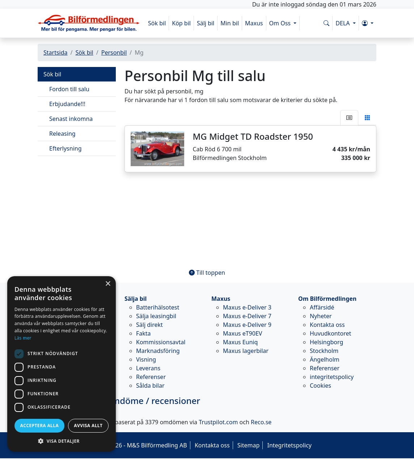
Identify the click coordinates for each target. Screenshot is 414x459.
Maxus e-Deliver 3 (247, 307)
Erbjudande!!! (67, 104)
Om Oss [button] (280, 23)
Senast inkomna (71, 119)
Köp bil (181, 23)
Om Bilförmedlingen (327, 299)
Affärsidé (322, 307)
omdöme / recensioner (119, 401)
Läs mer (22, 338)
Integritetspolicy (289, 445)
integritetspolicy (332, 377)
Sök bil (157, 23)
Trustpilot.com (218, 422)
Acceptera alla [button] (39, 425)
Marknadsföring (158, 351)
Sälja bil (135, 299)
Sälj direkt (149, 325)
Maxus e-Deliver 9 (247, 325)
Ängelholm (324, 359)
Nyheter (321, 316)
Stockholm (324, 351)
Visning (146, 359)
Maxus (254, 23)
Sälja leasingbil (156, 316)
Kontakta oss (327, 325)
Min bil (229, 23)
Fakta (143, 333)
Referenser (151, 377)
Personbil (114, 52)
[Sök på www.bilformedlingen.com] (326, 23)
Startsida (55, 52)
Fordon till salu (69, 89)
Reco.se (261, 422)
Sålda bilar (150, 385)
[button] (367, 23)
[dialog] (61, 364)
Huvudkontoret (330, 333)
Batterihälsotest (157, 307)
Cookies (320, 385)
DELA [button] (343, 23)
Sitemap (248, 445)
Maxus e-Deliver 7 (247, 316)
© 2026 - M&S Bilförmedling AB (144, 445)
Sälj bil (205, 23)
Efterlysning (65, 148)
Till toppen (207, 273)
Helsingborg (326, 342)
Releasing (62, 134)
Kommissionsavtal (160, 342)
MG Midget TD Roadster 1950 (253, 136)
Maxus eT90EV (242, 333)
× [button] (107, 284)
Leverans (148, 368)
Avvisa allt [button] (88, 425)
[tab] (349, 117)
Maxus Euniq (240, 342)
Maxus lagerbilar (246, 351)
